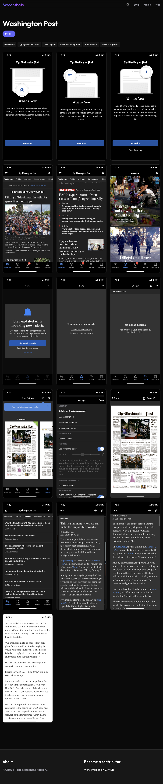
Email (137, 4)
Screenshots (13, 4)
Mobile (148, 4)
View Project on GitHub (99, 770)
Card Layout (50, 44)
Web (157, 4)
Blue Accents (91, 44)
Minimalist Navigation (70, 44)
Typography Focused (29, 44)
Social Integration (110, 44)
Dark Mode (9, 44)
